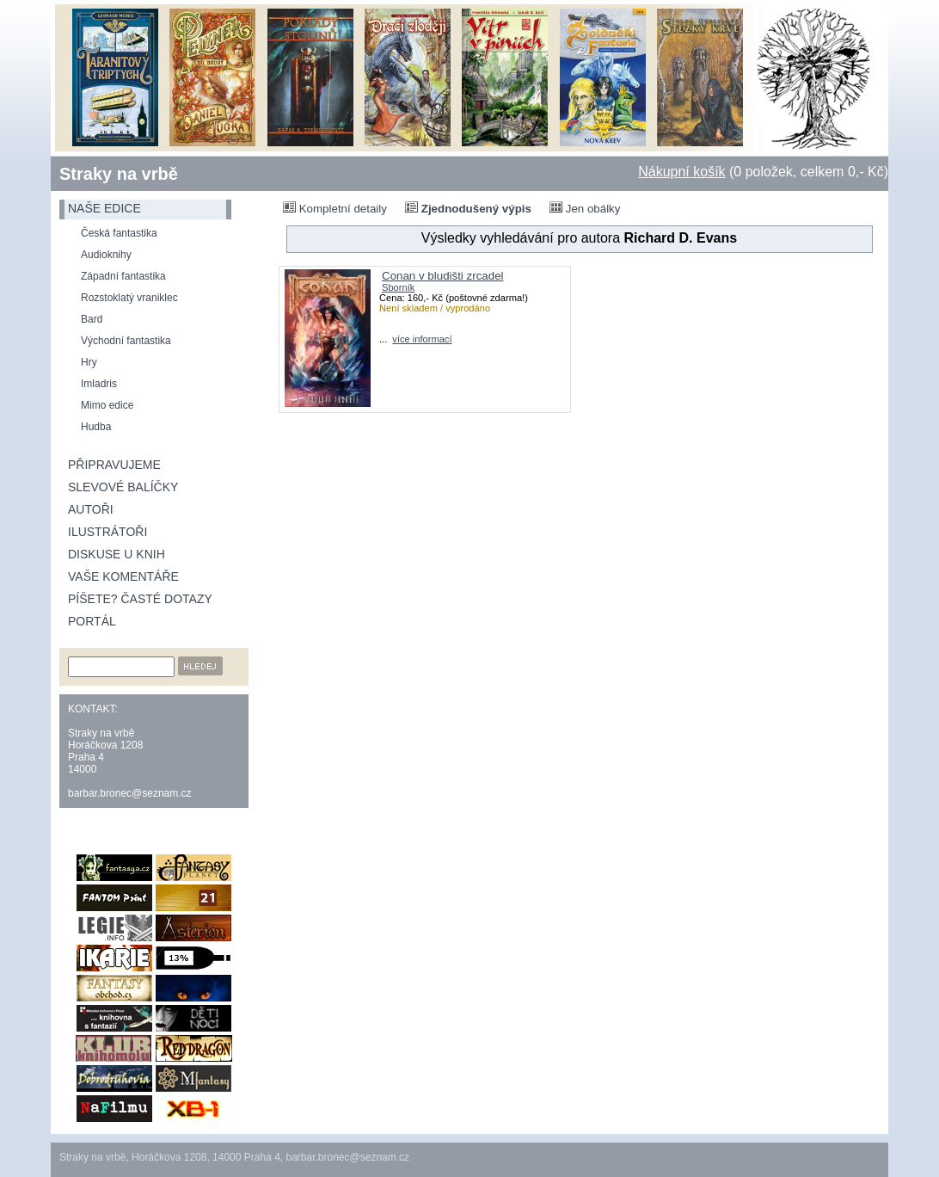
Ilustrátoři (107, 532)
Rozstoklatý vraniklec (129, 298)
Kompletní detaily (335, 208)
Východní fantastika (126, 341)
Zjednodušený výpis (468, 208)
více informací (421, 339)
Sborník (398, 287)
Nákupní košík (681, 171)
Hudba (96, 427)
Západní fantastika (123, 276)
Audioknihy (106, 255)
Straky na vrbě (118, 173)
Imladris (99, 384)
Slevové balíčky (123, 487)
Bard (91, 319)
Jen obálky (584, 208)
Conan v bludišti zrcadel (443, 275)
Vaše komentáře (123, 576)
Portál (92, 621)
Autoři (91, 509)
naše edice (104, 208)
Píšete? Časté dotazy (140, 599)
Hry (89, 362)
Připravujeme (114, 464)
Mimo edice (107, 405)
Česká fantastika (119, 233)
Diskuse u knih (116, 554)
